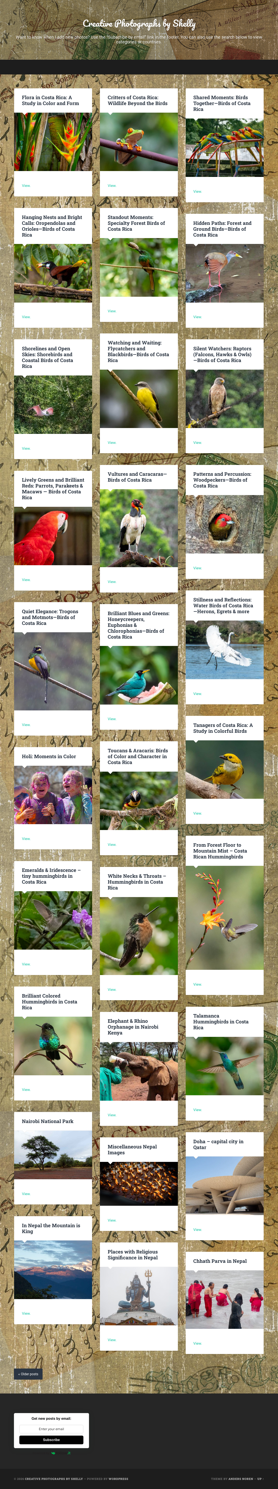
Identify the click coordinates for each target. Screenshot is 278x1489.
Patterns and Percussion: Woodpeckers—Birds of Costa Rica (222, 480)
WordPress (118, 1479)
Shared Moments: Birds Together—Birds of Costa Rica (222, 103)
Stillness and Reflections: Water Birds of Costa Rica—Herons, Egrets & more (223, 605)
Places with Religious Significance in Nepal (133, 1254)
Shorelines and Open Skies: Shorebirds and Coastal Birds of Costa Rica (47, 357)
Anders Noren (240, 1479)
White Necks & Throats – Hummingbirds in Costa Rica (137, 882)
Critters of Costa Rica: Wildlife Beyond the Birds (137, 100)
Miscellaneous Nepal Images (132, 1149)
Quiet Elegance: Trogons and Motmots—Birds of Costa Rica (50, 617)
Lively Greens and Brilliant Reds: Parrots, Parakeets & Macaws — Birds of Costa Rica (53, 488)
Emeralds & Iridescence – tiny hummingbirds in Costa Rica (51, 876)
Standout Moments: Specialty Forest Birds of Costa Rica (136, 223)
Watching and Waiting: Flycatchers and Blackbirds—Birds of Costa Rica (138, 351)
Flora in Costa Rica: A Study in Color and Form (50, 100)
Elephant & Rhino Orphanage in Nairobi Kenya (133, 1027)
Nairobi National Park (47, 1121)
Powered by (51, 1453)
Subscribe (51, 1440)
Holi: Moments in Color (49, 756)
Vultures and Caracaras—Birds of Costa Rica (137, 477)
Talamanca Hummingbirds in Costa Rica (221, 1021)
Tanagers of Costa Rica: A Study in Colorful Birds (223, 728)
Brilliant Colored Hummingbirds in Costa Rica (49, 1001)
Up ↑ (260, 1479)
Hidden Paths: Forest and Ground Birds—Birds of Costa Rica (222, 229)
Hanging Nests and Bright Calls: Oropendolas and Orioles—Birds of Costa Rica (52, 226)
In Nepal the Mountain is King (51, 1228)
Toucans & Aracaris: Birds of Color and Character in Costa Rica (138, 756)
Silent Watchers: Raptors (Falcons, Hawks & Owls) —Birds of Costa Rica (222, 354)
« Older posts (28, 1374)
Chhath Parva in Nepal (220, 1261)
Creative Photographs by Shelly (139, 23)
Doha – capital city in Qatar (218, 1144)
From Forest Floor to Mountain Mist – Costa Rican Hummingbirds (220, 851)
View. (26, 185)
